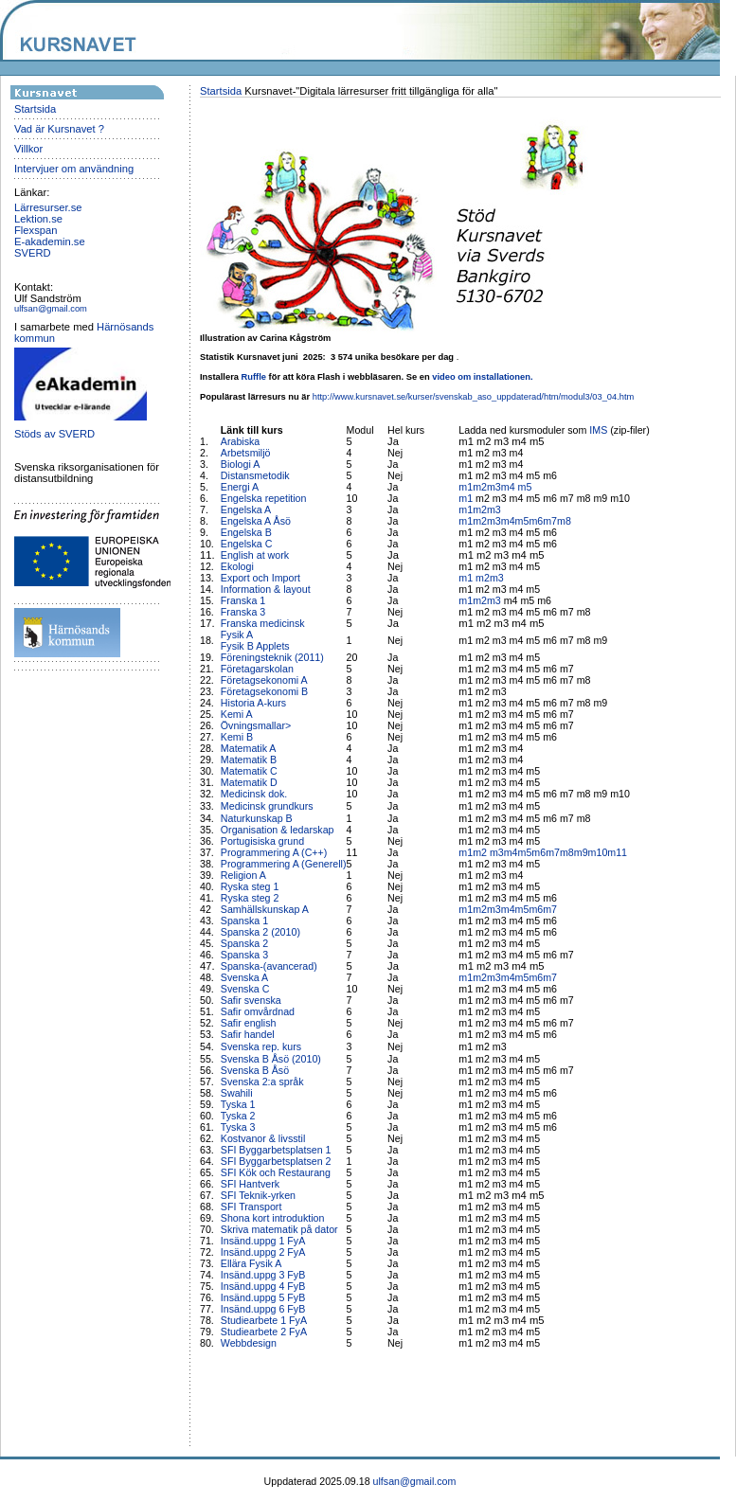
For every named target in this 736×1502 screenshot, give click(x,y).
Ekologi (237, 566)
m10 (598, 852)
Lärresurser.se (48, 207)
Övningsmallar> (256, 725)
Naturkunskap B (257, 818)
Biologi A (240, 464)
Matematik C (249, 771)
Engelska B (246, 532)
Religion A (243, 875)
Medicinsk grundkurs (268, 806)
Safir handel (248, 1034)
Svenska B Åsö (255, 1070)
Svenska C (245, 988)
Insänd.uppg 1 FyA (263, 1240)
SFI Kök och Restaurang (276, 1172)
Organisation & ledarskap (277, 829)
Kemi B (237, 736)
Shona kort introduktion (273, 1218)
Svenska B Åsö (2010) (271, 1058)
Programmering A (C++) (274, 852)
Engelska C (247, 543)
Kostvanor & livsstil (264, 1138)
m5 (525, 486)
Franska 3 (243, 611)
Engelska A (246, 509)
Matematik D (249, 782)
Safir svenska (251, 1000)
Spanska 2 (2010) (260, 932)
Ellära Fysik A (251, 1263)
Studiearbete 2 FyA (264, 1331)
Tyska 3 (238, 1127)
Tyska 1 (238, 1104)
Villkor (28, 148)
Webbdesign (249, 1343)
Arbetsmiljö (246, 452)
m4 (509, 486)
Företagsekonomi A (264, 680)
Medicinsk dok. (254, 793)
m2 (480, 486)
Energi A (240, 486)
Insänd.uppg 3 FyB (263, 1274)
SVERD (32, 253)
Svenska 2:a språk (262, 1081)
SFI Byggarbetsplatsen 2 (276, 1161)
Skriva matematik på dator (279, 1229)
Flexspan (35, 230)
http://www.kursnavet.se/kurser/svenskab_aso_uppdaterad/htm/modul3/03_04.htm (474, 397)
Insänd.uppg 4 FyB (263, 1286)
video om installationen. (482, 377)
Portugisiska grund (262, 841)
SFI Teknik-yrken (258, 1195)
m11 (617, 852)
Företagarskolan (257, 668)
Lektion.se (38, 218)
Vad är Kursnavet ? (59, 128)
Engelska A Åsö (256, 521)
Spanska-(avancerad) (269, 966)
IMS (598, 430)
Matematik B (249, 759)
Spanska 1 (244, 920)
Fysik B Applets (255, 646)
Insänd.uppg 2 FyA (263, 1252)
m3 (494, 486)
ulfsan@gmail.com (50, 308)
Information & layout (266, 589)
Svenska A (244, 977)
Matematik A (249, 748)
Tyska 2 (238, 1115)
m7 (550, 521)
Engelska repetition (264, 498)
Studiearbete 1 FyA (264, 1320)
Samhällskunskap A (265, 909)
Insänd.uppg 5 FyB (263, 1297)
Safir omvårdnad (258, 1011)
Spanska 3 (244, 954)
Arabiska (240, 441)
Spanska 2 (244, 943)
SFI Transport (251, 1206)
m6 (536, 521)
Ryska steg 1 (250, 886)
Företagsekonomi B (264, 691)
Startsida (35, 109)
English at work (255, 555)
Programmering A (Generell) (284, 863)
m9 (581, 852)
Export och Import (260, 577)
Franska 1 (243, 600)
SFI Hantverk (250, 1183)
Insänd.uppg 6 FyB (263, 1308)
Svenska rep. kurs (261, 1046)
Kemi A (237, 714)
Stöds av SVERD (54, 433)
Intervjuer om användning (74, 168)
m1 (465, 486)
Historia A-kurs (253, 702)
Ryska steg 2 (250, 897)
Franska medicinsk (263, 623)
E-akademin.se (49, 241)
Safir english (249, 1022)
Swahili (238, 1093)
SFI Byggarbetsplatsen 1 (276, 1149)
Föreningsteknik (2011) (272, 657)
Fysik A (237, 634)
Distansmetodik (255, 475)
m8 (564, 521)
